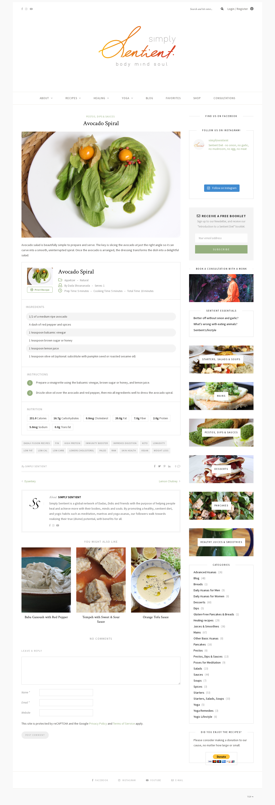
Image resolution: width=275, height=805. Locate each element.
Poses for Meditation (207, 662)
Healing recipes (204, 620)
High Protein (72, 443)
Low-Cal (42, 450)
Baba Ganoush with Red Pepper (46, 617)
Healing (99, 98)
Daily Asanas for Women (209, 596)
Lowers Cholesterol (81, 450)
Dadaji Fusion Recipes (37, 443)
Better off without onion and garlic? (216, 318)
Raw (114, 450)
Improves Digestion (125, 443)
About (44, 98)
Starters (199, 692)
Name (25, 692)
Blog (149, 98)
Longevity (159, 443)
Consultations (224, 98)
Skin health (129, 450)
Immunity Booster (97, 443)
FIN (57, 443)
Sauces (198, 674)
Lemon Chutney (169, 481)
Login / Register (241, 9)
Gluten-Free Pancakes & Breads (214, 614)
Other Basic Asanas (206, 638)
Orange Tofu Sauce (156, 617)
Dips (196, 608)
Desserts (199, 602)
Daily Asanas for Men (207, 590)
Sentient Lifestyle (205, 330)
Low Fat (28, 450)
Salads (198, 668)
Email (25, 702)
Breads (198, 584)
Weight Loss (161, 450)
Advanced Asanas (205, 572)
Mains (197, 632)
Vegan (144, 450)
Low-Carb (58, 450)
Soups (198, 680)
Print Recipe (40, 289)
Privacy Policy (98, 723)
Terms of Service (124, 723)
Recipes (71, 98)
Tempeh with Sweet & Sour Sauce (101, 619)
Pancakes (200, 644)
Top (250, 796)
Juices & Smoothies (206, 626)
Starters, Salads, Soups (209, 699)
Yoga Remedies (204, 711)
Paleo (102, 450)
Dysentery (28, 481)
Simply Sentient (36, 466)
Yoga (125, 98)
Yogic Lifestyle (203, 717)
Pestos (198, 650)
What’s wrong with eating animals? (215, 324)
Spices (198, 686)
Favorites (173, 98)
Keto (145, 443)
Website (25, 712)
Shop (197, 98)
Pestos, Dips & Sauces (100, 116)
